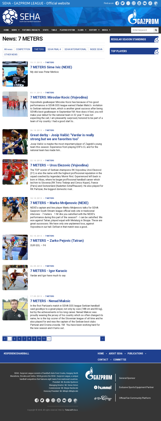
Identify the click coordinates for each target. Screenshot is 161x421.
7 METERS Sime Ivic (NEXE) (51, 67)
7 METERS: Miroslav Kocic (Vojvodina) (59, 97)
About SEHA (116, 353)
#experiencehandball (16, 353)
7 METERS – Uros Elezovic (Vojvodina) (59, 165)
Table (54, 30)
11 (44, 339)
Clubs (81, 30)
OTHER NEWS (10, 54)
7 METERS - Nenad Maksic (50, 301)
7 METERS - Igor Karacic (48, 271)
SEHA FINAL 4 (54, 49)
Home (6, 30)
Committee (119, 359)
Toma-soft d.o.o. (71, 410)
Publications (135, 353)
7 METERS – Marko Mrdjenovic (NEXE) (59, 203)
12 (49, 339)
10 (39, 339)
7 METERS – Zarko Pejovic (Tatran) (57, 241)
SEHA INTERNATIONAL (75, 49)
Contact (103, 359)
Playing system (67, 30)
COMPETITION (23, 49)
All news (8, 49)
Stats (45, 30)
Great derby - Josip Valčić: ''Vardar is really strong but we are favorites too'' (62, 137)
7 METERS (39, 49)
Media (105, 30)
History (93, 30)
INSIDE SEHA (96, 49)
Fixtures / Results (31, 30)
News (14, 30)
